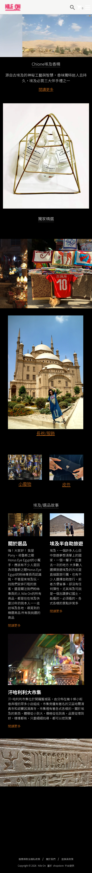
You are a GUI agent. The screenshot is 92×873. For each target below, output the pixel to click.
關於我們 (51, 859)
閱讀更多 (46, 108)
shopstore (58, 865)
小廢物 (25, 503)
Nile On (42, 865)
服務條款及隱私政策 (29, 859)
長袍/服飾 (45, 452)
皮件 (66, 503)
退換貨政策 (67, 859)
